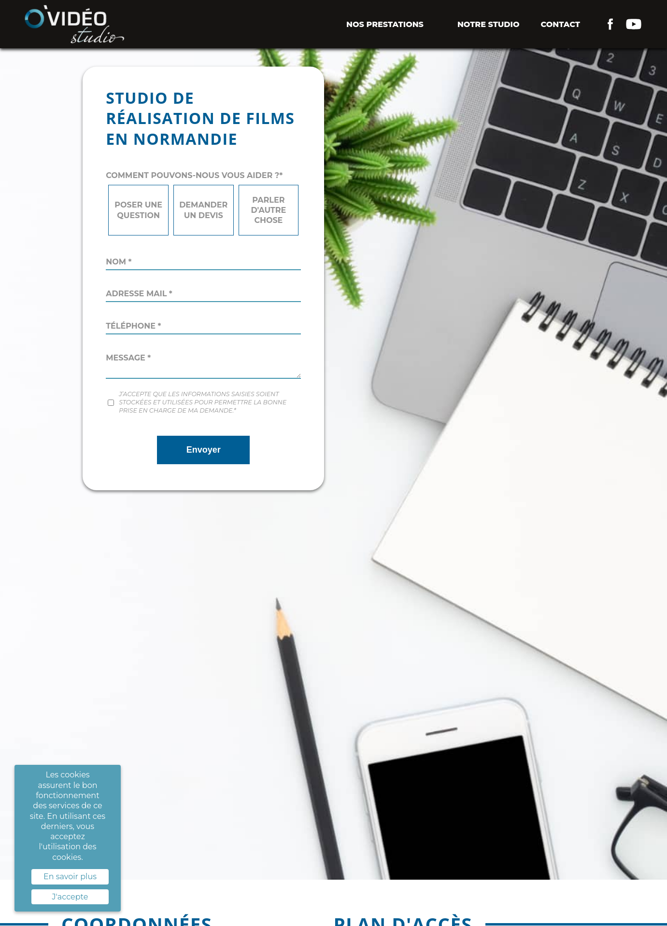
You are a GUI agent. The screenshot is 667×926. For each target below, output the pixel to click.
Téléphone (133, 326)
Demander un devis (203, 210)
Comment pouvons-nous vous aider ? (194, 175)
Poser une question (138, 210)
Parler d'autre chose (268, 210)
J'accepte (70, 896)
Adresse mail (139, 293)
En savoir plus (70, 876)
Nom (118, 261)
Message (128, 357)
